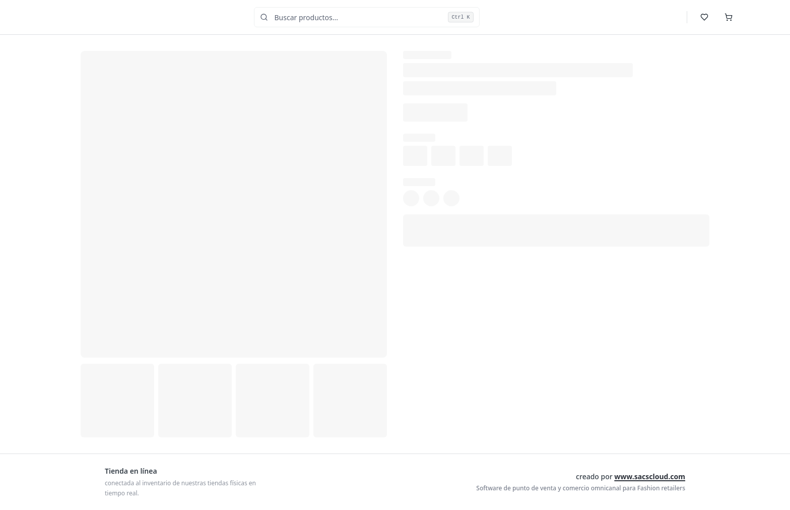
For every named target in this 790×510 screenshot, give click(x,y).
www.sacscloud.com (649, 476)
